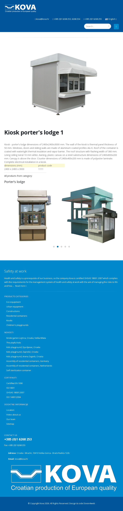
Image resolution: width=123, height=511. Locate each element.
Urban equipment (14, 306)
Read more (20, 286)
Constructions (13, 311)
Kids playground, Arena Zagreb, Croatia (24, 356)
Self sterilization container (18, 370)
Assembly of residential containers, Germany (27, 361)
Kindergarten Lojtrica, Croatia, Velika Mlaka (26, 338)
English (111, 19)
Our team (10, 419)
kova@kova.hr (21, 459)
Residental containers (16, 316)
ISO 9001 (10, 388)
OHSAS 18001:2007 (15, 392)
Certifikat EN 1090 (14, 383)
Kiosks (9, 320)
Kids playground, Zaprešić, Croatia (22, 352)
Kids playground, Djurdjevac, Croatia (23, 347)
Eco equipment (13, 302)
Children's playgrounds (17, 325)
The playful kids (13, 342)
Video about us (13, 414)
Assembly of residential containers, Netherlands (29, 365)
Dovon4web (89, 503)
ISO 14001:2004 (13, 397)
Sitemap (10, 424)
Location (10, 410)
